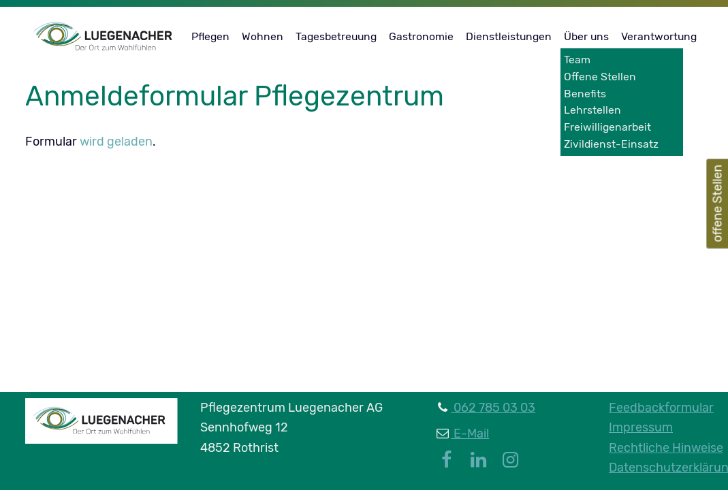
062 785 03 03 (493, 407)
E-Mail (470, 433)
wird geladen (116, 141)
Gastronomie (421, 36)
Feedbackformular (661, 407)
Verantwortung (659, 36)
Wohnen (262, 36)
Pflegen (210, 36)
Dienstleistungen (509, 36)
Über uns (586, 36)
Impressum (641, 427)
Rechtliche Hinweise (666, 447)
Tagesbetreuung (336, 36)
